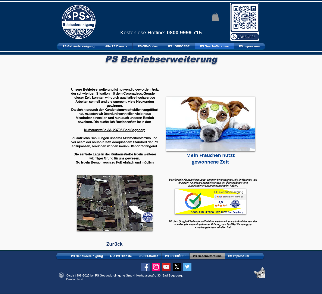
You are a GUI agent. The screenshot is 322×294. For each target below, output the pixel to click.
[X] (177, 267)
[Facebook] (145, 267)
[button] (215, 17)
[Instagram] (156, 267)
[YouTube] (166, 267)
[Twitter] (187, 267)
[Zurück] (114, 244)
